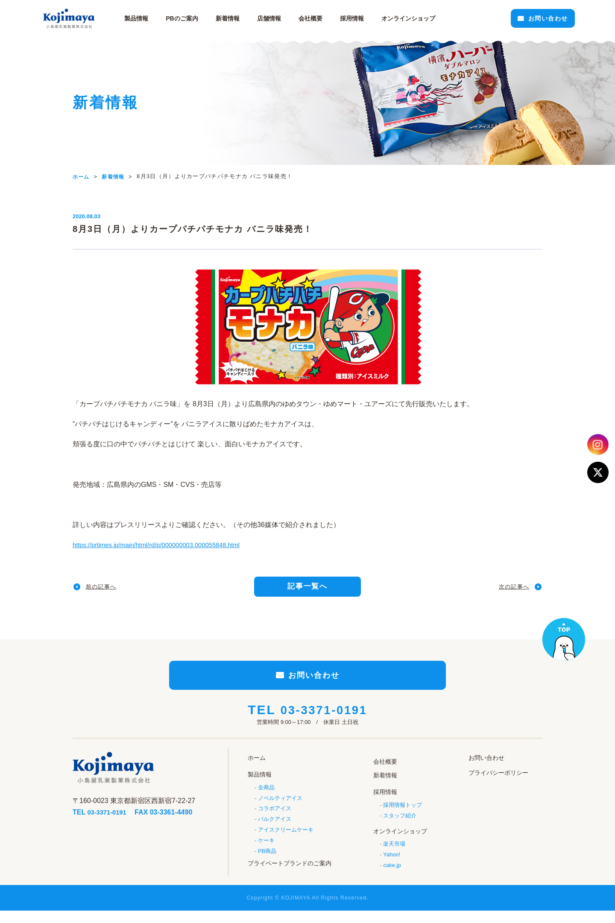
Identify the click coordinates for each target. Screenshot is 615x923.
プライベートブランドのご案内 (289, 874)
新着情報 (250, 18)
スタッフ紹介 (399, 824)
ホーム (257, 771)
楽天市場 (394, 851)
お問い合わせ (516, 18)
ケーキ (266, 853)
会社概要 (333, 18)
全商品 (266, 797)
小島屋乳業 (98, 18)
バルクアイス (274, 831)
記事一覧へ (308, 589)
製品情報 (159, 18)
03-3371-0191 (324, 724)
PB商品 (267, 864)
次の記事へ (508, 589)
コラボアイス (274, 819)
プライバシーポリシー (498, 785)
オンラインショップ (400, 838)
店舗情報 (291, 18)
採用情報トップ (402, 813)
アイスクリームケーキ (285, 842)
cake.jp (392, 873)
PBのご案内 (204, 18)
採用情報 (374, 18)
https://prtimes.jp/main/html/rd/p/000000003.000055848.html (164, 544)
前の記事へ (106, 589)
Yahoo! (391, 862)
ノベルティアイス (280, 808)
